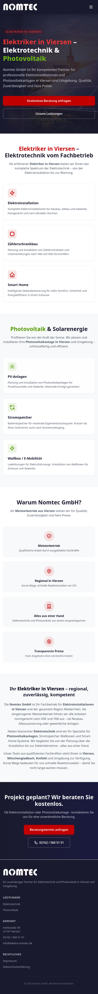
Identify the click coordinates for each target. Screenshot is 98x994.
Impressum (10, 961)
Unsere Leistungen (49, 114)
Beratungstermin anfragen (49, 830)
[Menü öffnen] (91, 7)
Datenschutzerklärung (16, 967)
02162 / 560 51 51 (49, 843)
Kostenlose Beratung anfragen (49, 101)
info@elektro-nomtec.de (17, 943)
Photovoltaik (10, 910)
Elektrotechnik (11, 904)
